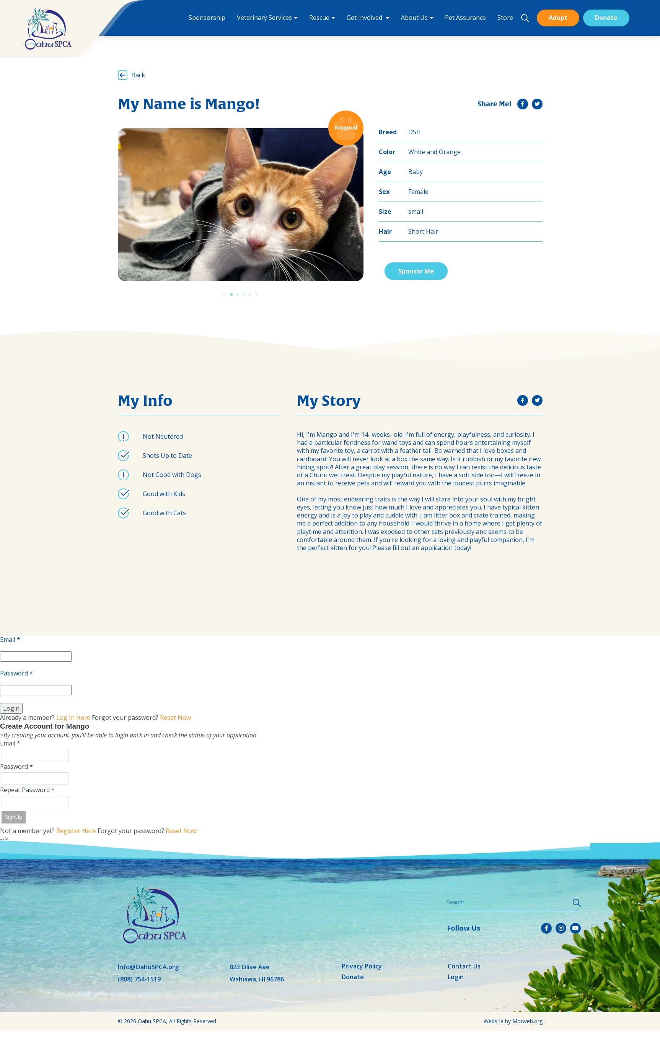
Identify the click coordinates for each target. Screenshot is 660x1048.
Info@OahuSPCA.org (148, 967)
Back (138, 75)
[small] (522, 104)
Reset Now (175, 717)
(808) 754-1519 (139, 979)
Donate (606, 17)
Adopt (558, 17)
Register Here (76, 831)
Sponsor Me (416, 271)
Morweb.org (527, 1021)
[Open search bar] (525, 18)
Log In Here (73, 717)
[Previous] (224, 294)
